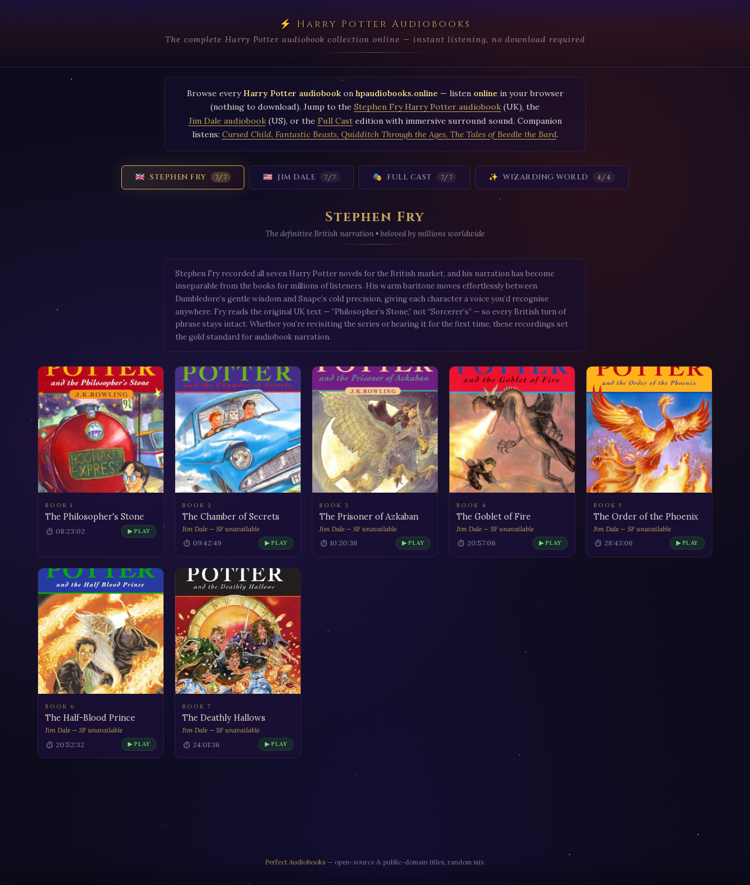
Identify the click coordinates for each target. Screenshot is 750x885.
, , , (389, 134)
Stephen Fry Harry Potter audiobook (427, 106)
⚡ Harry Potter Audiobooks (375, 24)
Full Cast (335, 121)
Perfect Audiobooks (295, 861)
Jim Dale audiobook (227, 121)
